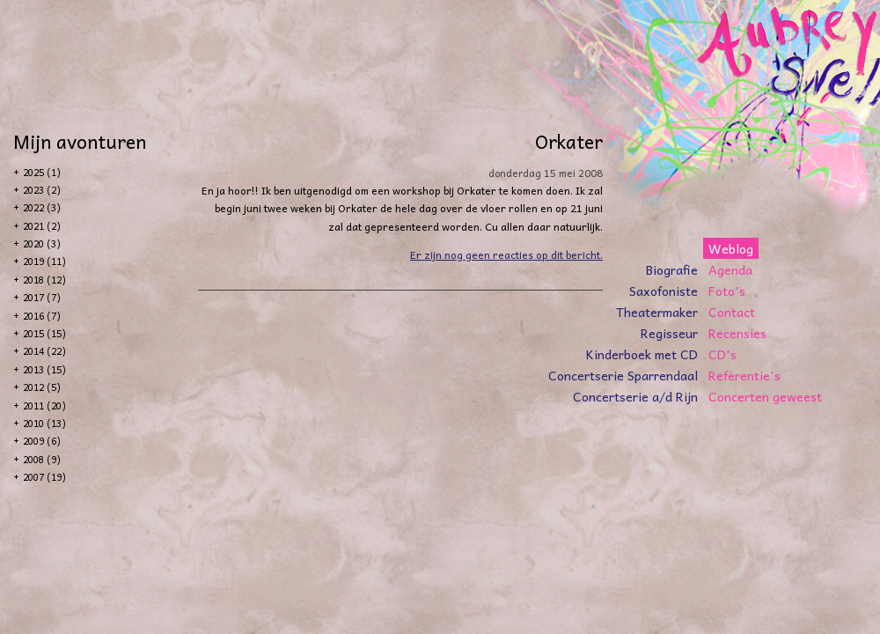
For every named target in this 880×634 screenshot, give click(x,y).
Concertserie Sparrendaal (623, 375)
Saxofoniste (663, 290)
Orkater (569, 141)
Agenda (730, 269)
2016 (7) (42, 315)
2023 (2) (42, 189)
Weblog (730, 248)
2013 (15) (44, 369)
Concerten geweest (765, 396)
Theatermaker (657, 311)
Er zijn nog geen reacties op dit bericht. (506, 254)
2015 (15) (44, 333)
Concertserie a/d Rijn (635, 396)
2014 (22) (44, 350)
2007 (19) (44, 476)
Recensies (737, 332)
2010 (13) (44, 423)
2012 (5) (42, 387)
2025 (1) (42, 172)
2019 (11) (44, 261)
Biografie (672, 269)
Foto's (726, 290)
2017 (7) (42, 297)
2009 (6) (42, 440)
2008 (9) (42, 459)
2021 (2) (42, 225)
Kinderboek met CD (642, 354)
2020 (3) (42, 243)
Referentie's (744, 375)
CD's (722, 354)
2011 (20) (44, 405)
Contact (731, 311)
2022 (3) (42, 207)
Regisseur (669, 332)
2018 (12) (44, 279)
